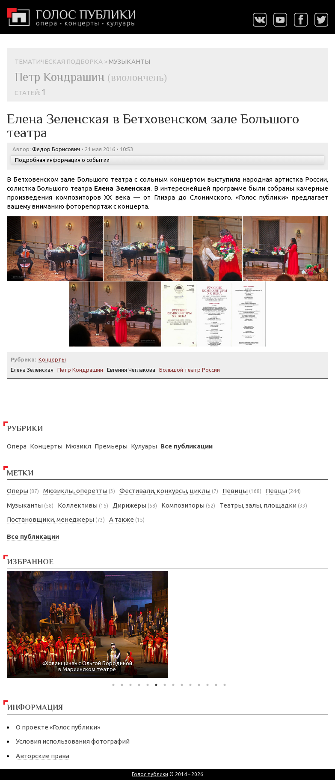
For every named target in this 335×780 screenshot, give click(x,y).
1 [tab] (113, 685)
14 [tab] (224, 685)
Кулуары (144, 446)
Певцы (276, 490)
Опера (17, 446)
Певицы (235, 490)
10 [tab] (190, 685)
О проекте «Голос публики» (58, 727)
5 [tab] (147, 685)
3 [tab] (130, 685)
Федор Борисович (56, 149)
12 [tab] (207, 685)
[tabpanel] (87, 624)
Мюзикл (78, 446)
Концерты (46, 446)
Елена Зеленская (32, 370)
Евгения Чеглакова (131, 370)
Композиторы (183, 505)
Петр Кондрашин (80, 370)
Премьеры (111, 446)
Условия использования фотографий (73, 741)
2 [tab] (122, 685)
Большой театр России (189, 370)
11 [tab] (199, 685)
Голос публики (150, 774)
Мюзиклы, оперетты (75, 490)
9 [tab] (182, 685)
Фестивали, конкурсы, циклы (164, 490)
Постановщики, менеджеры (50, 519)
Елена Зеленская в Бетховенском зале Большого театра (153, 125)
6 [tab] (156, 685)
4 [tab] (139, 685)
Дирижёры (129, 505)
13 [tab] (216, 685)
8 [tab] (173, 685)
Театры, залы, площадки (257, 505)
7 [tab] (164, 685)
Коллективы (78, 505)
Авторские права (42, 755)
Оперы (17, 490)
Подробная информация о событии (62, 160)
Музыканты (25, 505)
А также (121, 519)
